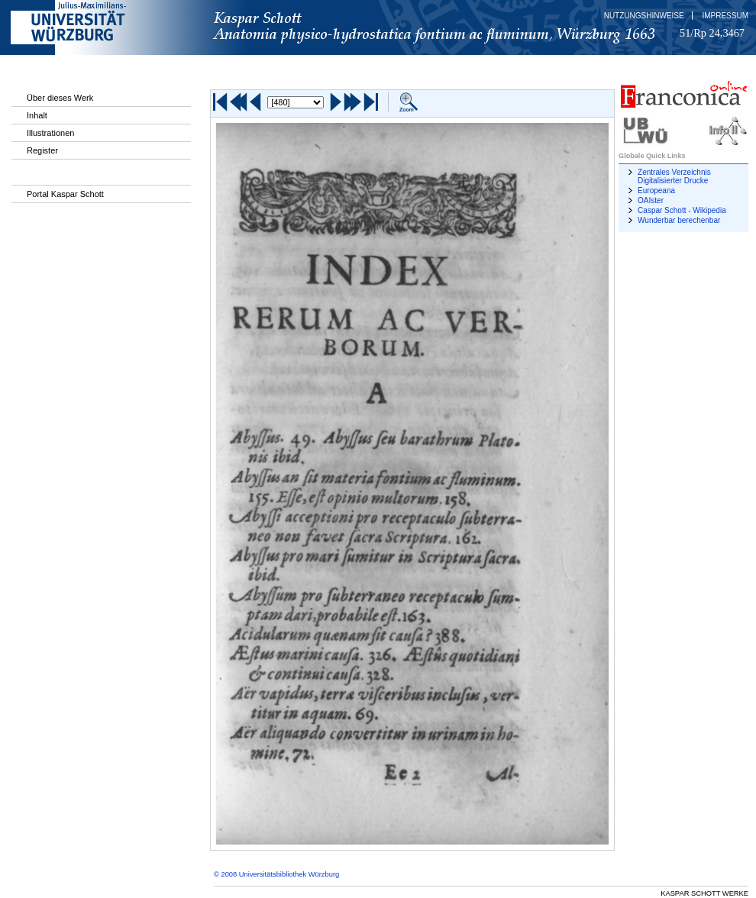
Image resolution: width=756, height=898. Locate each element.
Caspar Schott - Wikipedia (682, 210)
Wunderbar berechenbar (679, 220)
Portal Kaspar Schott (65, 194)
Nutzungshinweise (644, 15)
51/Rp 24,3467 (712, 33)
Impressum (725, 15)
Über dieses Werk (60, 97)
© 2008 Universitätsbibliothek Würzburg (276, 874)
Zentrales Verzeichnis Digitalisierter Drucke (674, 176)
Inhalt (37, 115)
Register (42, 150)
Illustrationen (50, 132)
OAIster (651, 200)
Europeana (656, 190)
